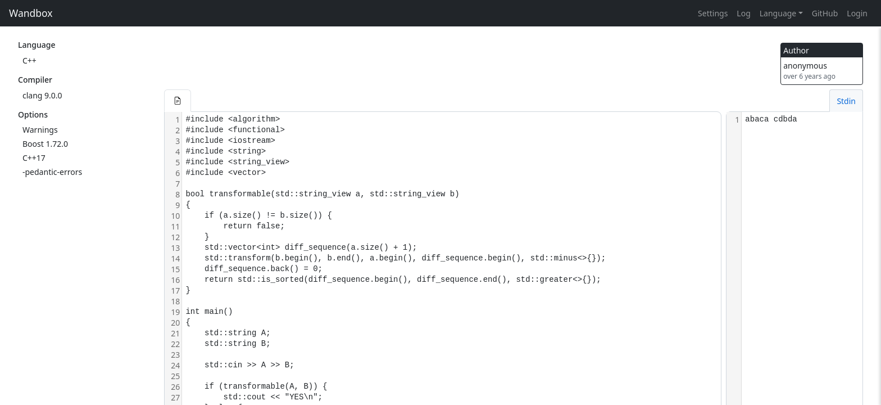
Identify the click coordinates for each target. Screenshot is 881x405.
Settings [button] (713, 13)
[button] (177, 100)
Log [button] (743, 13)
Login (857, 13)
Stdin (846, 101)
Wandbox (31, 13)
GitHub (825, 13)
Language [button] (778, 13)
